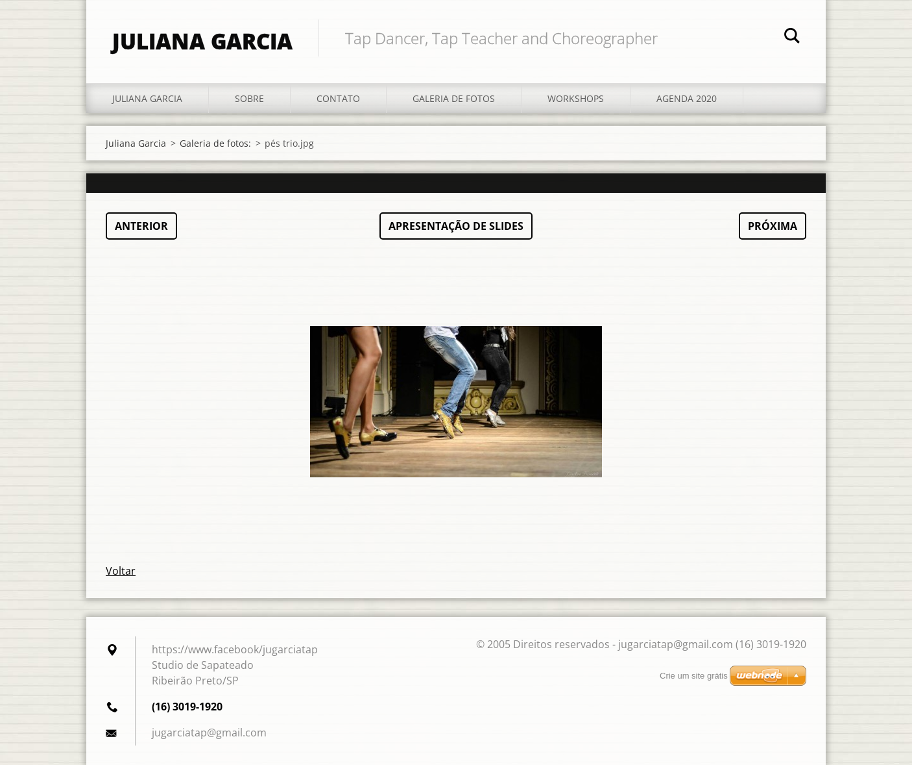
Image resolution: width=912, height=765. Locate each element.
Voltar (121, 571)
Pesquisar (792, 37)
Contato (338, 98)
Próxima (772, 226)
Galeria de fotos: (215, 143)
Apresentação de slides (456, 226)
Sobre (249, 98)
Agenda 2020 (686, 98)
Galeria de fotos (454, 98)
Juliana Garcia (147, 98)
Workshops (575, 98)
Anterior (141, 226)
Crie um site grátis (694, 676)
